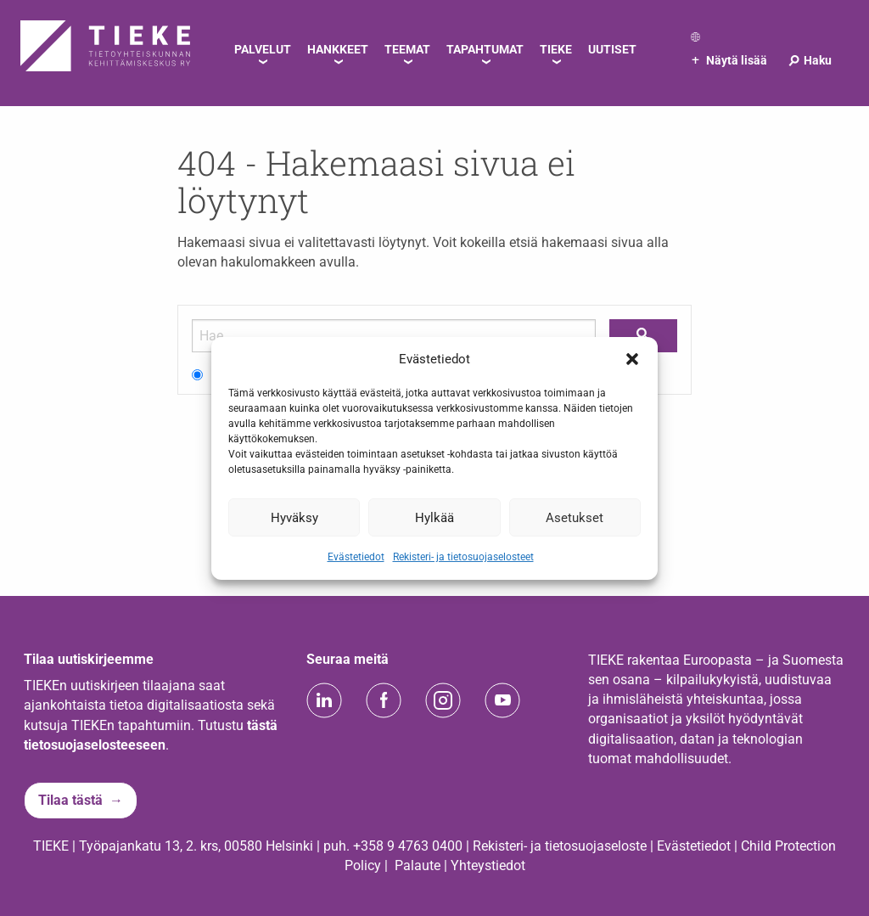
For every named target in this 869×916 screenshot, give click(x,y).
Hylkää (434, 517)
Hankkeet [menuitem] (337, 49)
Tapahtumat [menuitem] (485, 49)
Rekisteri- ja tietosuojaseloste (560, 846)
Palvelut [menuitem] (262, 49)
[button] (632, 359)
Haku (809, 60)
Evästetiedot (356, 557)
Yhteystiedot (488, 865)
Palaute (417, 865)
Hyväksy (294, 517)
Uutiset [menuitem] (612, 49)
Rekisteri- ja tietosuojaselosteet (463, 557)
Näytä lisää (729, 60)
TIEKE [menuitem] (556, 49)
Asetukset (574, 517)
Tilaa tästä (70, 800)
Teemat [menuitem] (407, 49)
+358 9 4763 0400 (408, 846)
